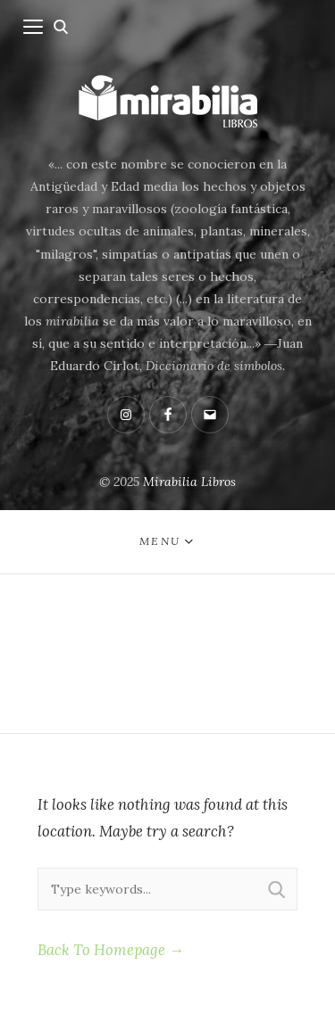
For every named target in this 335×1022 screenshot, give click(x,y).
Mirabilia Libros (189, 482)
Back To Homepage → (111, 950)
